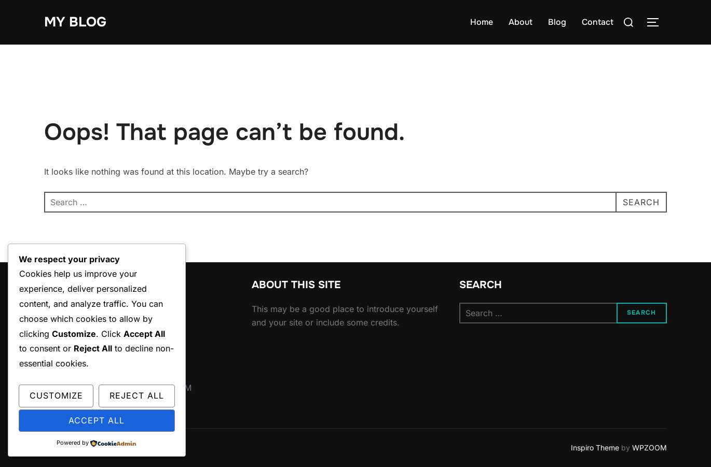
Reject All (137, 395)
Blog (557, 22)
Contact (597, 22)
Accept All (97, 420)
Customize (56, 395)
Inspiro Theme (595, 447)
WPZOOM (649, 447)
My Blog (75, 22)
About (520, 22)
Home (481, 22)
